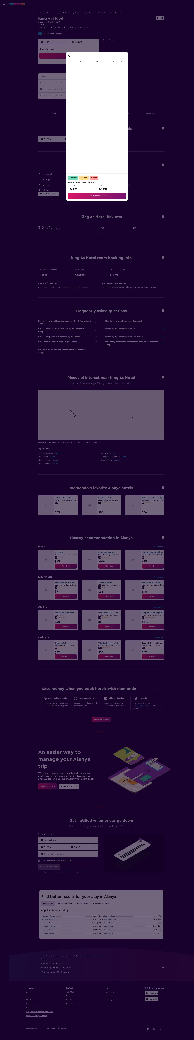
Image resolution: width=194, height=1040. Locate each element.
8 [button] (93, 71)
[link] (66, 566)
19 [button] (75, 83)
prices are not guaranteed (92, 956)
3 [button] (63, 71)
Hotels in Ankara (108, 926)
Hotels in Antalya (108, 916)
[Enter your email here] (70, 854)
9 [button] (57, 77)
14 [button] (87, 77)
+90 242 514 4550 (46, 30)
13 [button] (81, 77)
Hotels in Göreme (49, 930)
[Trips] (4, 34)
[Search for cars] (4, 21)
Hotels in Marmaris (49, 926)
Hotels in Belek (47, 919)
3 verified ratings (55, 34)
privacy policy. (82, 872)
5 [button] (75, 71)
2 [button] (57, 71)
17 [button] (63, 83)
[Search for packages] (4, 27)
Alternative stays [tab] (65, 903)
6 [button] (81, 71)
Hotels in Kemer (48, 933)
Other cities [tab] (48, 903)
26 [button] (75, 89)
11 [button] (69, 77)
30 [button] (57, 95)
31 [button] (63, 95)
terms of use (70, 872)
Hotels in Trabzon (108, 923)
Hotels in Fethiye (108, 930)
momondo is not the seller (102, 963)
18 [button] (69, 83)
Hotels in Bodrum (109, 919)
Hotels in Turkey (68, 13)
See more (158, 547)
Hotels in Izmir (107, 933)
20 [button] (81, 83)
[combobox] (70, 840)
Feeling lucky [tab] (82, 903)
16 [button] (57, 83)
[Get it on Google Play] (151, 993)
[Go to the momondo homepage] (17, 3)
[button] (4, 4)
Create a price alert (141, 706)
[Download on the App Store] (151, 999)
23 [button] (57, 89)
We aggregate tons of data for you (102, 967)
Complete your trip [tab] (101, 903)
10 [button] (63, 77)
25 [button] (69, 89)
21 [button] (87, 83)
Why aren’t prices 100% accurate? (102, 972)
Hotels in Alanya (103, 13)
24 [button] (63, 89)
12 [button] (75, 77)
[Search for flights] (4, 11)
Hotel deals (42, 13)
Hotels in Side (47, 923)
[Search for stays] (4, 16)
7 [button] (86, 71)
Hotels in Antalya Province (86, 13)
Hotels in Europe (54, 13)
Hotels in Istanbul (48, 916)
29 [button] (93, 89)
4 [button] (69, 71)
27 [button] (81, 89)
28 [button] (87, 89)
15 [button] (93, 77)
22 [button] (93, 83)
